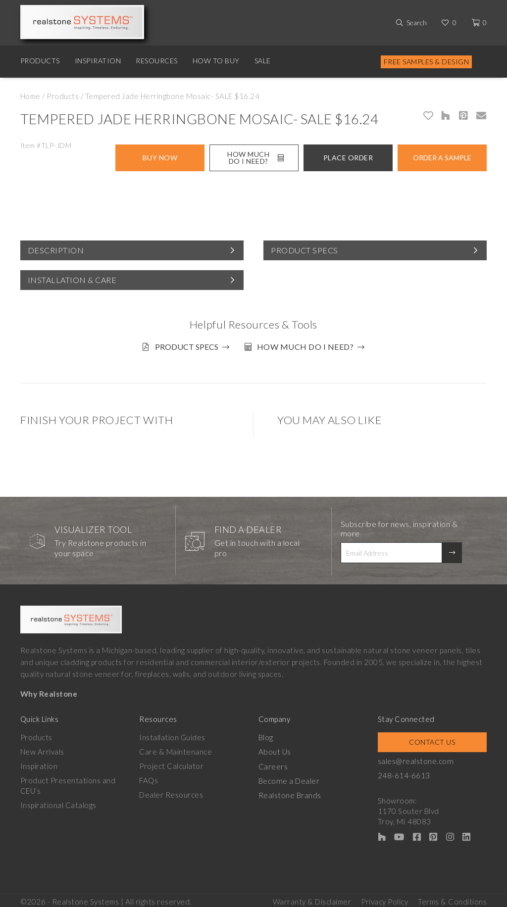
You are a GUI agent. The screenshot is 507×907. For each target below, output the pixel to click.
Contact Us (432, 739)
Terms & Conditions (452, 897)
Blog (265, 734)
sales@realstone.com (415, 758)
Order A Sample (442, 157)
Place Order (348, 157)
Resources (157, 60)
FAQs (148, 777)
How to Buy (216, 60)
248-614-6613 (404, 772)
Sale (262, 60)
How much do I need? (307, 346)
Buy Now (160, 157)
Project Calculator (171, 763)
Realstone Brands (289, 792)
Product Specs (304, 250)
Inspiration (98, 60)
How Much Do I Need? (255, 157)
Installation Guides (172, 734)
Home (30, 96)
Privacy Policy (384, 897)
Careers (273, 763)
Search (416, 22)
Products (40, 60)
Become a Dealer (288, 777)
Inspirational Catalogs (58, 802)
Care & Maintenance (175, 749)
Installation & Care (72, 280)
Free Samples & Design (426, 61)
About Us (274, 749)
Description (56, 250)
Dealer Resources (171, 792)
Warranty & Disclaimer (312, 897)
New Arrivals (42, 749)
